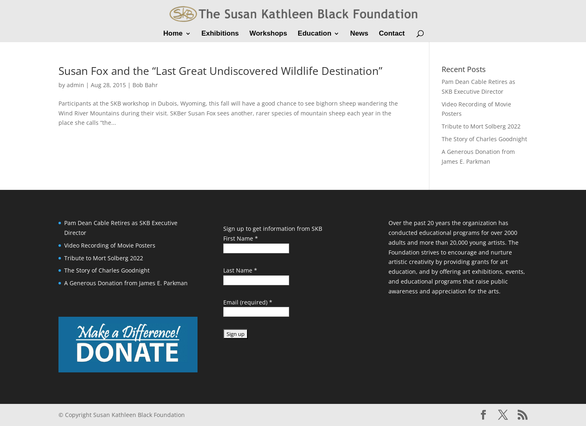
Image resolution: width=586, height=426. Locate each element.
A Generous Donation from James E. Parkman (126, 283)
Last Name (240, 270)
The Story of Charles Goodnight (484, 139)
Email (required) (247, 302)
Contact (391, 34)
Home (172, 34)
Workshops (268, 34)
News (359, 34)
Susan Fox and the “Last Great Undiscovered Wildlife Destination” (220, 70)
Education (314, 34)
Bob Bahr (145, 85)
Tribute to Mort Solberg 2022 (481, 126)
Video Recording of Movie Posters (109, 245)
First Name (240, 238)
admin (75, 85)
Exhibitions (220, 34)
